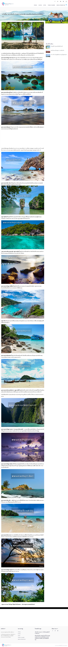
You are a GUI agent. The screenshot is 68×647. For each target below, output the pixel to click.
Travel (3, 16)
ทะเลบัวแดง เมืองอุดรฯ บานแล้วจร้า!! (57, 50)
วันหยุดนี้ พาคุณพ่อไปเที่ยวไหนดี (57, 46)
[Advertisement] (22, 139)
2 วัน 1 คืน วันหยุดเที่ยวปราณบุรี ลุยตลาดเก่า (59, 54)
